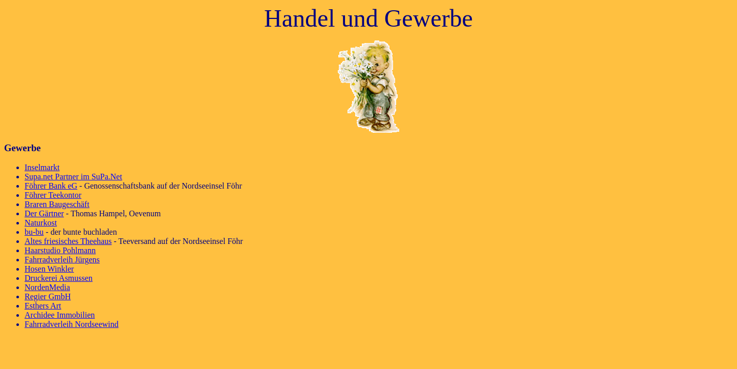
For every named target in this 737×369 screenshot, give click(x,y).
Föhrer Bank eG (51, 185)
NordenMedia (47, 287)
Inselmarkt (42, 167)
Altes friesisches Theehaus (68, 241)
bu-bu (34, 232)
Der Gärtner (44, 213)
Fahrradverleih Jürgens (62, 259)
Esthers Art (43, 305)
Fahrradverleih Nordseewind (72, 324)
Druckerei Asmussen (59, 278)
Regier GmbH (48, 296)
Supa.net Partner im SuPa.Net (73, 176)
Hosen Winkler (49, 268)
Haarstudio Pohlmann (60, 250)
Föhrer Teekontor (53, 195)
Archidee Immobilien (60, 315)
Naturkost (41, 222)
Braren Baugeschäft (57, 204)
